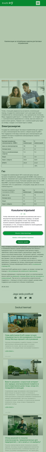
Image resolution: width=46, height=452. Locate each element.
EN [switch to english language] (24, 214)
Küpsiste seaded (23, 242)
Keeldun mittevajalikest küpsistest (23, 237)
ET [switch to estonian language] (21, 214)
